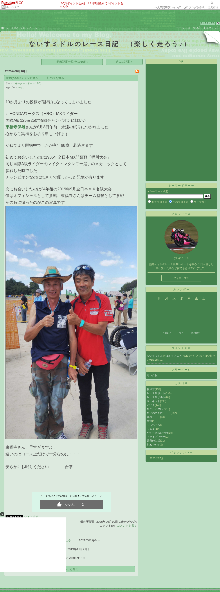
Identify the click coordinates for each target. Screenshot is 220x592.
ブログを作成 (196, 7)
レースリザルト (156, 397)
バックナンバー (181, 452)
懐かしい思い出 (156, 409)
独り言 (151, 389)
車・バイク (12, 7)
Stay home (153, 444)
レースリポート (156, 393)
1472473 (208, 23)
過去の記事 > (124, 61)
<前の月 (167, 332)
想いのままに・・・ (159, 413)
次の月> (195, 332)
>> (167, 7)
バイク (21, 87)
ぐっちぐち (153, 424)
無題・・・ (153, 417)
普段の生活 (153, 440)
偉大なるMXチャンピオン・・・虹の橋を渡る (34, 78)
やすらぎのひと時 (157, 432)
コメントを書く (127, 525)
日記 (15, 28)
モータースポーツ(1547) (28, 83)
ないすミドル (155, 355)
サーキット (153, 401)
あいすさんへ (174, 355)
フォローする (181, 278)
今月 (181, 332)
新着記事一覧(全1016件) (72, 61)
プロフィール (28, 28)
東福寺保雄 (15, 127)
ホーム (5, 28)
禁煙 (149, 420)
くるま (151, 428)
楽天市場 (213, 7)
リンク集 (152, 375)
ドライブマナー (156, 436)
